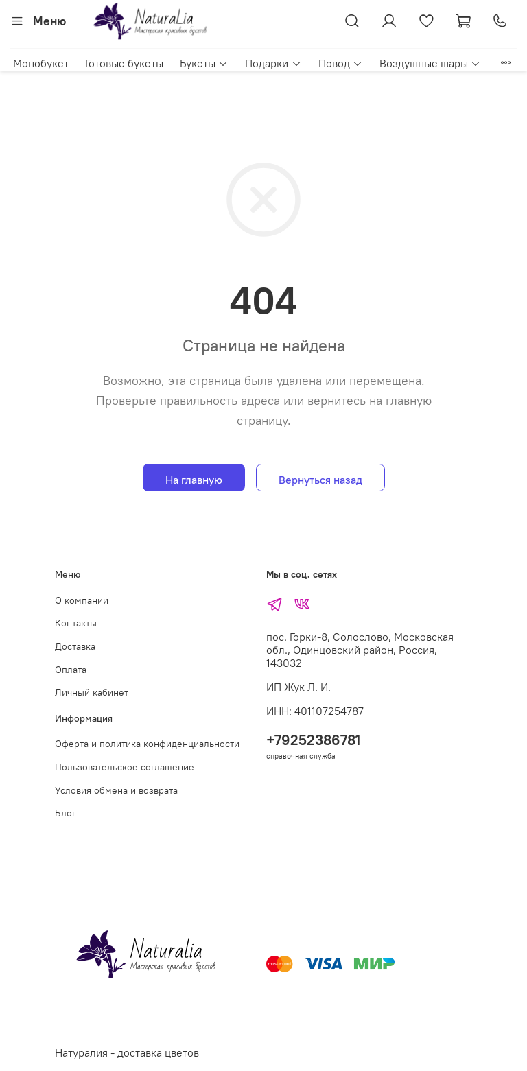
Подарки (273, 63)
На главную (193, 479)
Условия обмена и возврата (116, 790)
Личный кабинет (91, 692)
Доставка (75, 646)
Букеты (204, 63)
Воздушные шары (430, 63)
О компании (81, 600)
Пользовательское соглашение (124, 767)
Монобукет (41, 63)
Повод (340, 63)
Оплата (70, 669)
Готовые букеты (124, 63)
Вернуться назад (320, 479)
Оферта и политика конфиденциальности (147, 744)
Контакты (76, 623)
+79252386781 (313, 740)
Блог (65, 813)
